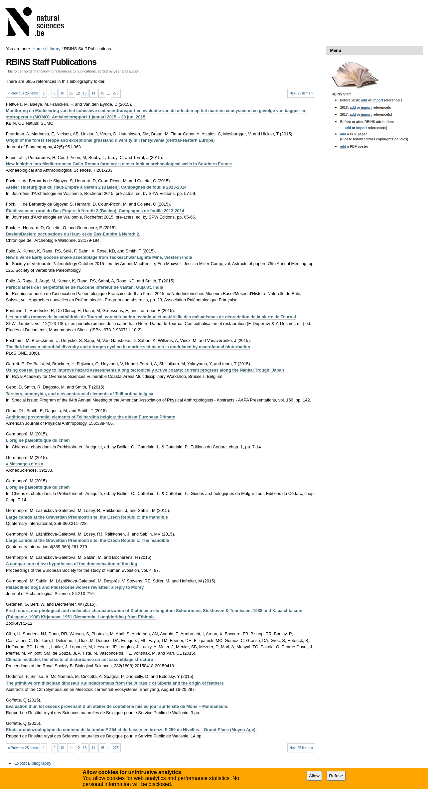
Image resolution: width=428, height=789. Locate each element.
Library (53, 48)
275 (116, 93)
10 (62, 93)
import (377, 100)
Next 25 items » (301, 93)
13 (84, 93)
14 (93, 93)
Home (38, 48)
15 (102, 93)
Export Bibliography (32, 763)
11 (71, 93)
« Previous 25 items (23, 93)
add (364, 100)
